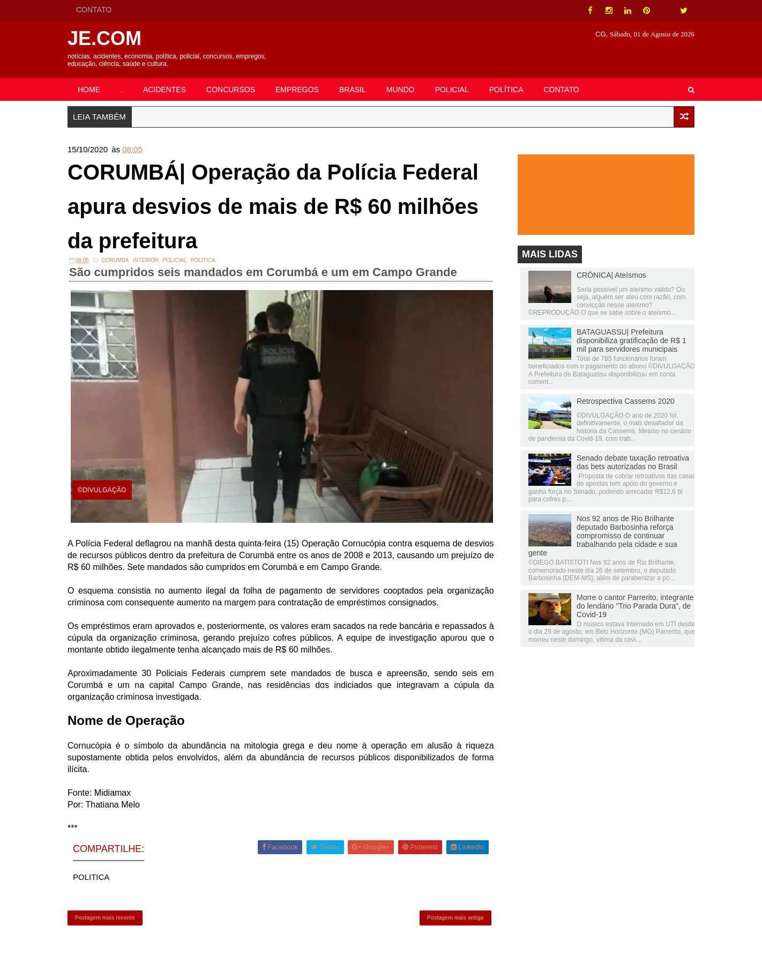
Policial (174, 260)
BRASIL (352, 89)
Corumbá (115, 260)
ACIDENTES (164, 89)
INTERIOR (146, 260)
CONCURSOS (230, 89)
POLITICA (203, 260)
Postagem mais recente (105, 918)
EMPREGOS (297, 89)
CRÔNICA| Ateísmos (611, 275)
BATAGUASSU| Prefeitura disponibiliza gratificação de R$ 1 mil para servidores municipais (631, 340)
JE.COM (104, 38)
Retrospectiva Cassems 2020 (626, 401)
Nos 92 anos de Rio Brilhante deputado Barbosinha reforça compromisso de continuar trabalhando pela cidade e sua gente (602, 535)
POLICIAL (452, 89)
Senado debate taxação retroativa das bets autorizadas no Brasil (633, 462)
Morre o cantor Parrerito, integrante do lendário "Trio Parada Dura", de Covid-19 (635, 606)
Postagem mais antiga (455, 918)
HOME (89, 89)
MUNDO (400, 89)
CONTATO (93, 9)
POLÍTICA (506, 89)
